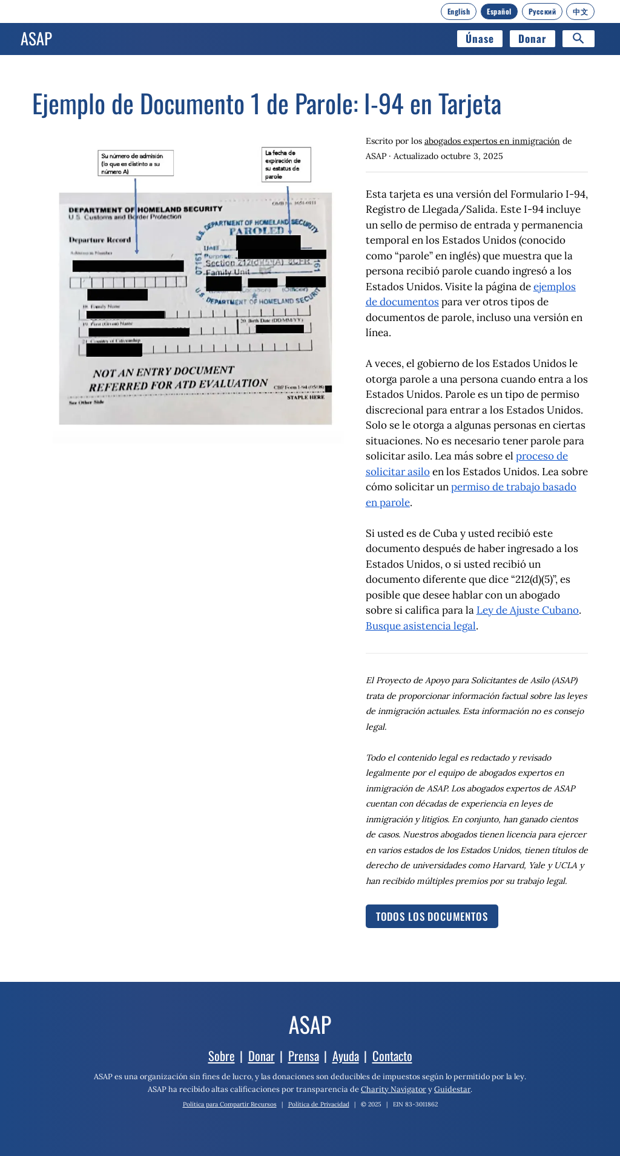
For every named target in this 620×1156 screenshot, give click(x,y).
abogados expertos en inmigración (492, 140)
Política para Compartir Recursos (230, 1104)
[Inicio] (36, 38)
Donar (532, 38)
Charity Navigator (393, 1089)
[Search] (578, 38)
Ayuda (345, 1056)
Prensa (303, 1056)
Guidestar (452, 1089)
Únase (480, 38)
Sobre (221, 1056)
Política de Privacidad (318, 1104)
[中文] (580, 11)
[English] (459, 11)
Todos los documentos (432, 916)
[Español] (499, 11)
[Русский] (542, 11)
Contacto (392, 1056)
